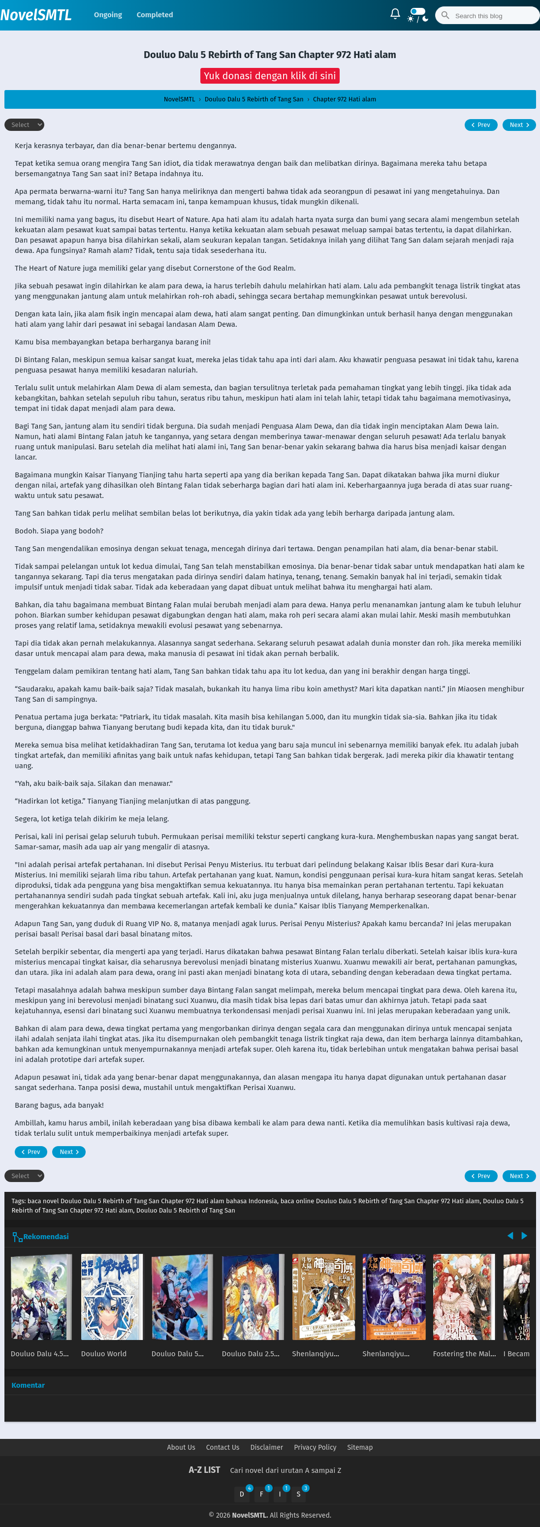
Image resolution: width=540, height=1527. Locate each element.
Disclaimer (266, 1447)
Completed (155, 14)
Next (521, 125)
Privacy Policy (315, 1447)
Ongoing (108, 14)
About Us (181, 1447)
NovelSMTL (36, 15)
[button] (270, 76)
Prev (479, 125)
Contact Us (223, 1447)
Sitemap (360, 1447)
